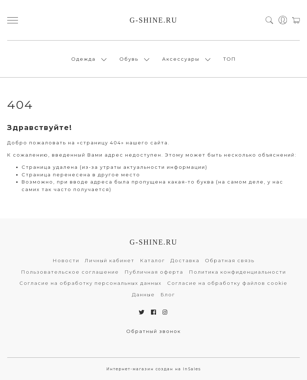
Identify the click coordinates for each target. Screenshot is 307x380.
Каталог (152, 260)
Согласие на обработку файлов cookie (227, 283)
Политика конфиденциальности (237, 272)
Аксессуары (181, 59)
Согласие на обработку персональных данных (90, 283)
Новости (65, 260)
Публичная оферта (153, 272)
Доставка (185, 260)
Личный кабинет (109, 260)
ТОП (229, 59)
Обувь (128, 59)
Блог (167, 294)
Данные (143, 294)
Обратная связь (230, 260)
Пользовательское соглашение (70, 272)
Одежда (83, 59)
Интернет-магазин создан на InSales (153, 369)
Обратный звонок (153, 331)
